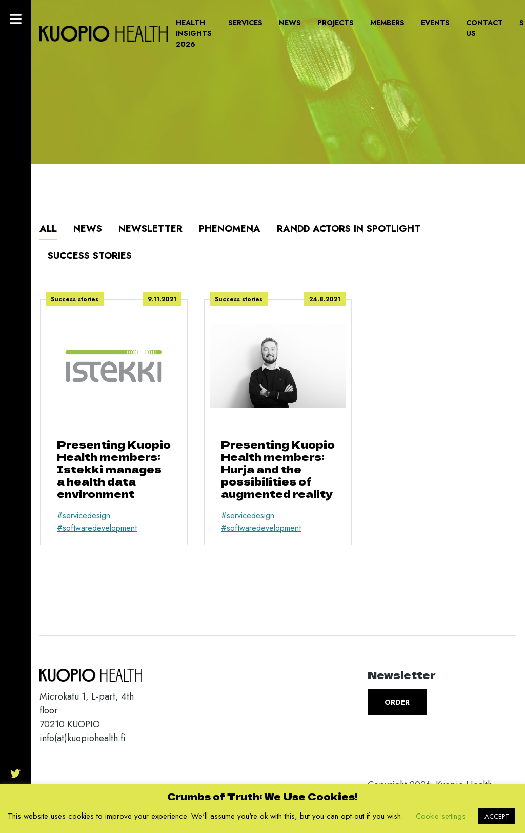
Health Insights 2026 (194, 33)
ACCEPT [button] (496, 816)
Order (397, 702)
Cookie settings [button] (441, 816)
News (290, 22)
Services (245, 22)
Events (435, 22)
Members (387, 22)
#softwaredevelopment (97, 528)
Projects (335, 22)
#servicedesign (83, 515)
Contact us (484, 27)
